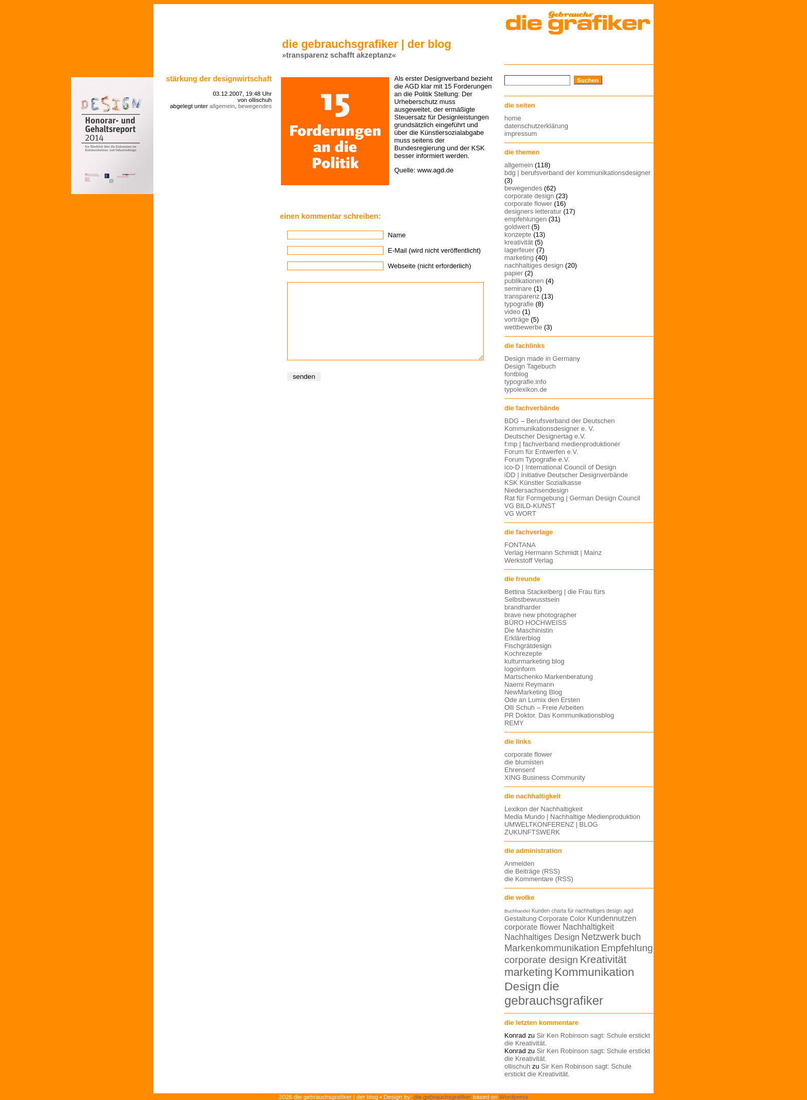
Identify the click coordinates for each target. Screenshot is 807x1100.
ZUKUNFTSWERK (532, 832)
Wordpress (513, 1096)
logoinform (519, 669)
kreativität (518, 242)
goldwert (517, 227)
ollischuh (517, 1066)
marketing (519, 257)
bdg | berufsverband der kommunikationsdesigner (577, 173)
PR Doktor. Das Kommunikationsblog (559, 715)
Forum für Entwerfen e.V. (541, 452)
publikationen (523, 281)
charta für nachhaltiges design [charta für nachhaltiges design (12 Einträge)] (587, 911)
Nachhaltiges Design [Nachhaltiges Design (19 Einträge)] (542, 937)
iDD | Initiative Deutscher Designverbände (566, 475)
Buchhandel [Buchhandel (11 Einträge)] (517, 911)
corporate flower (528, 203)
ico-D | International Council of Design (560, 467)
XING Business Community (544, 777)
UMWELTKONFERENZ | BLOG (551, 824)
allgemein (222, 106)
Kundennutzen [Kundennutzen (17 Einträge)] (611, 918)
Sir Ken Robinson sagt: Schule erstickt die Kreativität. (567, 1070)
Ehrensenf (519, 770)
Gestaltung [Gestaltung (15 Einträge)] (520, 918)
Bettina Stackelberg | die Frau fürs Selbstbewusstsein (554, 595)
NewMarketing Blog (533, 692)
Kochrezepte (523, 653)
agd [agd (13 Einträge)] (629, 910)
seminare (518, 288)
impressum (520, 133)
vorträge (516, 319)
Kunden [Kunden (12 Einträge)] (541, 911)
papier (513, 273)
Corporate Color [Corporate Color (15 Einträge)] (562, 918)
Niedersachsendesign (536, 490)
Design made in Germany (542, 358)
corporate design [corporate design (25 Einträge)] (541, 959)
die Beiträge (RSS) (532, 871)
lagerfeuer (519, 250)
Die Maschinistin (528, 630)
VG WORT (520, 513)
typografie (519, 304)
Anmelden (519, 863)
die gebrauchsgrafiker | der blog (366, 44)
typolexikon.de (525, 389)
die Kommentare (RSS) (538, 879)
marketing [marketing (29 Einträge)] (528, 972)
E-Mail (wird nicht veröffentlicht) (434, 250)
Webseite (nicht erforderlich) (429, 266)
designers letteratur (533, 211)
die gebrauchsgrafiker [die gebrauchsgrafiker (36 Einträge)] (553, 993)
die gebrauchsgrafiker (442, 1096)
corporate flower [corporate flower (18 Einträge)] (532, 926)
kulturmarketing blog (534, 661)
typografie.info (525, 382)
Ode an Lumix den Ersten (542, 700)
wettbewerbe (523, 327)
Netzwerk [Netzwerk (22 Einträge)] (601, 937)
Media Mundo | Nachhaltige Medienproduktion (572, 816)
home (512, 118)
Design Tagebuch (530, 366)
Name (397, 235)
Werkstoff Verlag (528, 560)
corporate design (529, 196)
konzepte (518, 234)
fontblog (516, 374)
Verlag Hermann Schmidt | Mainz (553, 552)
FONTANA (520, 545)
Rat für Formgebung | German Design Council (572, 498)
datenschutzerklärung (536, 126)
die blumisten (523, 762)
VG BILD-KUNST (529, 506)
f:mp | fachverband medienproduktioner (562, 444)
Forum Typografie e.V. (537, 459)
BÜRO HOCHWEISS (535, 622)
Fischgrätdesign (527, 646)
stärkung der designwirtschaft (219, 79)
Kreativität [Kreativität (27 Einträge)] (603, 959)
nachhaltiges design (534, 265)
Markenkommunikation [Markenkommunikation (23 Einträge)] (551, 947)
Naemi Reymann (529, 684)
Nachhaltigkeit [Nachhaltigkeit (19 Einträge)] (588, 926)
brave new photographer (540, 615)
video (512, 312)
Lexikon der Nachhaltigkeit (543, 809)
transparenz (521, 296)
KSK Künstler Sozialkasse (543, 482)
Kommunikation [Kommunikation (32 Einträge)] (594, 972)
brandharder (522, 607)
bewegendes (255, 106)
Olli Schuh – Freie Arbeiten (544, 707)
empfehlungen (525, 219)
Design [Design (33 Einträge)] (522, 986)
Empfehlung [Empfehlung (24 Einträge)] (627, 947)
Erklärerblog (522, 638)
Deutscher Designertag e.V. (545, 436)
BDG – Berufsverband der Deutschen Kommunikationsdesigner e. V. (559, 424)
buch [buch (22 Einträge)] (631, 937)
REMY (513, 723)
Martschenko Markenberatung (548, 676)
